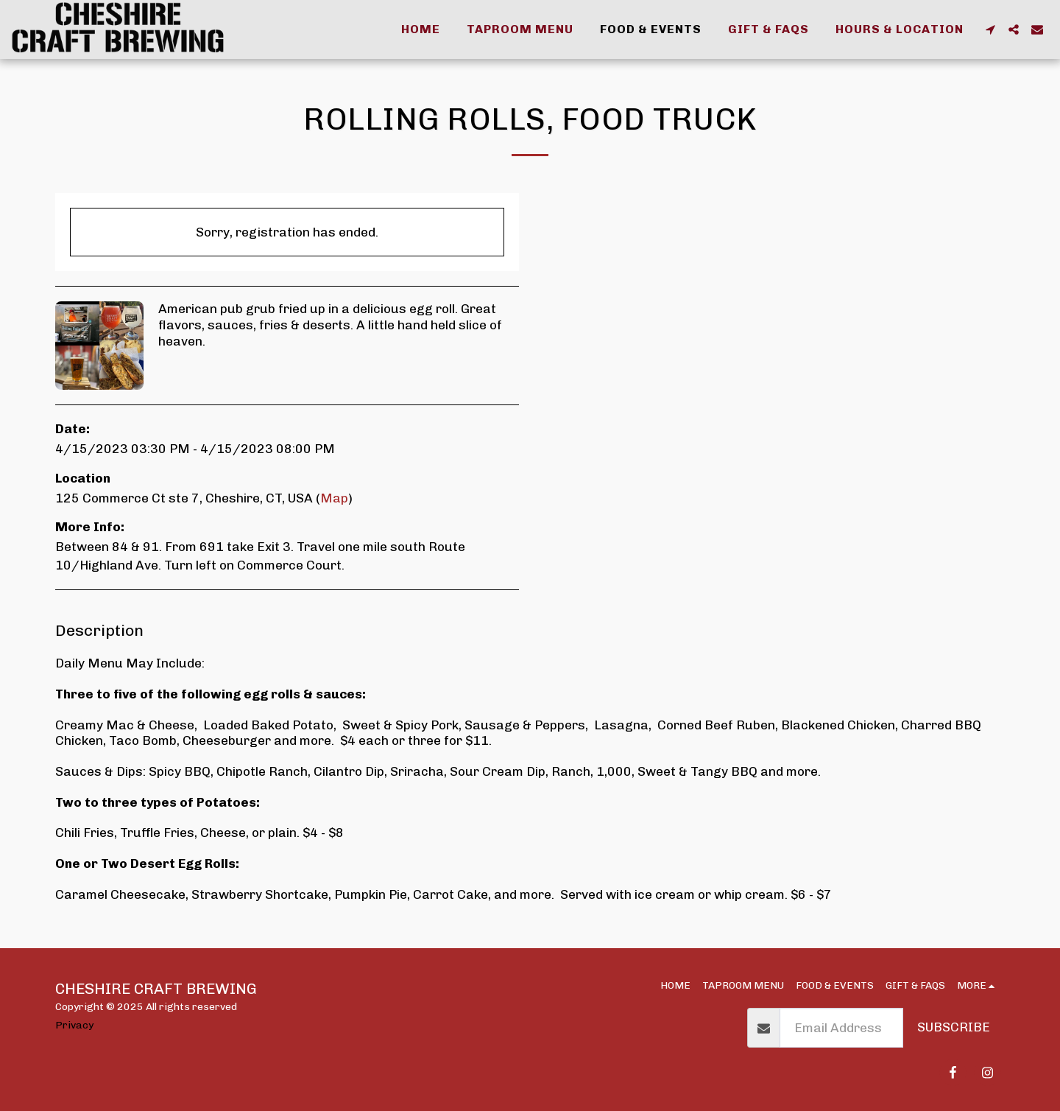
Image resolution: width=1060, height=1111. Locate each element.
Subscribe (953, 1027)
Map (334, 498)
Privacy (74, 1025)
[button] (990, 29)
